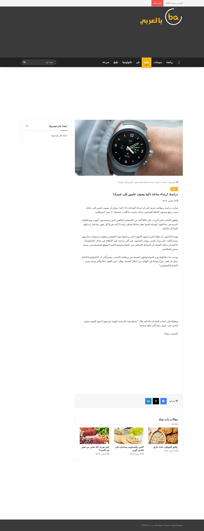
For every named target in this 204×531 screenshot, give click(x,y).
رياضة (169, 62)
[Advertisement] (74, 32)
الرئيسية (173, 182)
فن (137, 62)
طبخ (115, 62)
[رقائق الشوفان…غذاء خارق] (163, 435)
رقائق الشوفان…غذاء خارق (165, 447)
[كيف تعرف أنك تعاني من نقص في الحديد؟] (94, 435)
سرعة (105, 62)
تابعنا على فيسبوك (59, 135)
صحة (146, 62)
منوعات (158, 62)
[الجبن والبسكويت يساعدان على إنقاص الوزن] (129, 435)
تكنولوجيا (127, 62)
